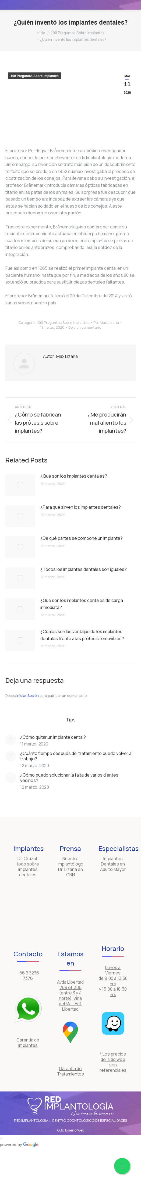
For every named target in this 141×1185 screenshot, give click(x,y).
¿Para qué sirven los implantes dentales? (80, 507)
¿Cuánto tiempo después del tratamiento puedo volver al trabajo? (76, 756)
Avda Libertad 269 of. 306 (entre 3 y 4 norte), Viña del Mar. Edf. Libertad (70, 995)
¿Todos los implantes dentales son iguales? (83, 569)
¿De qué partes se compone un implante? (81, 538)
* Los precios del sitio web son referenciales (113, 1062)
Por (106, 322)
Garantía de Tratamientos (70, 1071)
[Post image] (20, 485)
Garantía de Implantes (27, 1042)
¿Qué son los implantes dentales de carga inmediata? (81, 603)
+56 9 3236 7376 (28, 975)
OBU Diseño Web (70, 1130)
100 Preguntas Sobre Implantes (34, 76)
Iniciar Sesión (28, 695)
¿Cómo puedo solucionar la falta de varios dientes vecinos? (69, 777)
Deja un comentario (84, 327)
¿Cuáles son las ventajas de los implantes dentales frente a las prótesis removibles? (82, 634)
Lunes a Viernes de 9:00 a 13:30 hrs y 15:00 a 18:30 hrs (113, 980)
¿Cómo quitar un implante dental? (53, 737)
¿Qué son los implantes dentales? (73, 476)
